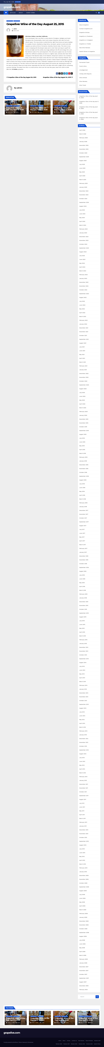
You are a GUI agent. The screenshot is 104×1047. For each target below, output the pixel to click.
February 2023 (83, 274)
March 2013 (82, 727)
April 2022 (82, 312)
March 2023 (82, 271)
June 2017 (82, 533)
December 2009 (84, 875)
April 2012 (82, 769)
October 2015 (83, 609)
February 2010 (83, 868)
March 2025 (82, 179)
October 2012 (83, 746)
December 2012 (83, 738)
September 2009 (84, 887)
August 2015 (82, 617)
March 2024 (82, 225)
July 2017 (82, 529)
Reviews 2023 (82, 1043)
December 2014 (83, 647)
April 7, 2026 (35, 1022)
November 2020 (83, 377)
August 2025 (83, 160)
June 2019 (82, 442)
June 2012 (82, 761)
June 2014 (82, 670)
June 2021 (82, 350)
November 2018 (83, 468)
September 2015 (84, 613)
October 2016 (83, 563)
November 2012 (83, 742)
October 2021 (83, 335)
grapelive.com (12, 7)
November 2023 (83, 240)
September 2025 (84, 156)
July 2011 (81, 803)
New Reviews (81, 1040)
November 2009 (84, 879)
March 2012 (82, 772)
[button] (96, 12)
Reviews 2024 (89, 1043)
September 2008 (84, 932)
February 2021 (83, 366)
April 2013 (82, 723)
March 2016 (82, 590)
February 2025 (83, 183)
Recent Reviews (89, 1040)
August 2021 (82, 343)
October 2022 (83, 290)
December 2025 (83, 145)
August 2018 (82, 480)
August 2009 (83, 890)
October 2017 (83, 518)
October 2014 (83, 655)
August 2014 (82, 662)
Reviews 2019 (97, 1040)
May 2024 (82, 217)
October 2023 (83, 244)
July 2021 (82, 347)
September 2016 (84, 567)
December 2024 (83, 191)
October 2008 (83, 928)
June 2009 (82, 898)
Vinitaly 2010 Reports (85, 73)
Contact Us (74, 1040)
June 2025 (82, 168)
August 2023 (83, 251)
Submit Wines (30, 12)
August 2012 (82, 753)
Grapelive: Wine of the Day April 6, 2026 (63, 109)
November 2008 (84, 925)
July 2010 (82, 849)
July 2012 (82, 757)
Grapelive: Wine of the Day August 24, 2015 (58, 77)
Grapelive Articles (84, 32)
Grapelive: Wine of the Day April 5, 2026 (88, 1019)
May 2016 (82, 582)
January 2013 (83, 734)
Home (59, 1040)
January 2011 (83, 826)
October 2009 (83, 883)
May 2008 (82, 947)
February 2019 (83, 457)
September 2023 (84, 248)
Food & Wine (83, 66)
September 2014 (84, 658)
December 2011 (83, 784)
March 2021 (82, 362)
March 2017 (82, 544)
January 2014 (83, 689)
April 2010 (82, 860)
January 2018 (83, 506)
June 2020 (82, 396)
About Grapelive (84, 25)
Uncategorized (83, 70)
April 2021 (82, 358)
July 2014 (82, 666)
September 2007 (84, 978)
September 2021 (84, 339)
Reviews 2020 (59, 1043)
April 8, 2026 (11, 1022)
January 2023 (83, 278)
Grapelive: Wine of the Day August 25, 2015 (35, 24)
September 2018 (84, 476)
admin (15, 28)
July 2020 (82, 392)
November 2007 (83, 970)
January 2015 (83, 643)
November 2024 (83, 194)
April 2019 (82, 449)
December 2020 (83, 373)
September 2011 (83, 795)
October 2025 (83, 153)
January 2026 (83, 141)
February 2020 (83, 411)
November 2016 (83, 560)
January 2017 (83, 552)
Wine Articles (9, 105)
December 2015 (83, 601)
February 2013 (83, 731)
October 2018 (83, 472)
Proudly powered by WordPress (11, 1042)
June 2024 (82, 213)
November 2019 (83, 423)
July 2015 (82, 620)
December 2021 (83, 328)
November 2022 (83, 286)
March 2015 (82, 636)
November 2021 (83, 331)
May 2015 (82, 628)
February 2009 (83, 913)
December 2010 (83, 830)
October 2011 (83, 791)
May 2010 (82, 856)
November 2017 (83, 514)
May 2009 (82, 902)
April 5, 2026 (83, 1022)
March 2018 (82, 499)
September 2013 (84, 704)
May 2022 (82, 309)
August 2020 (83, 388)
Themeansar (30, 1042)
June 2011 (82, 807)
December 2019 (83, 419)
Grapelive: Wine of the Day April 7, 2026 (38, 109)
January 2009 (83, 917)
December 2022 (83, 282)
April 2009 (82, 906)
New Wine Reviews (84, 47)
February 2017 (83, 548)
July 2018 (82, 483)
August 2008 (83, 936)
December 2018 (83, 464)
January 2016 (83, 598)
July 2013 (82, 712)
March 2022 (82, 316)
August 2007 (83, 982)
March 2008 (82, 955)
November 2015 (83, 605)
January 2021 (83, 369)
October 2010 (83, 837)
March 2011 (82, 818)
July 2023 (82, 255)
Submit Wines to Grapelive (87, 51)
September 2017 (84, 521)
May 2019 (82, 445)
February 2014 (83, 685)
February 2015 (83, 639)
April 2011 (82, 814)
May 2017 (82, 537)
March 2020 (82, 407)
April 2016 (82, 586)
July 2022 (82, 301)
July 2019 (82, 438)
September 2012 (84, 750)
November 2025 (83, 149)
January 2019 (83, 461)
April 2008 (82, 951)
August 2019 (82, 434)
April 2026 (82, 130)
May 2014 (82, 674)
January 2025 (83, 187)
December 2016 (83, 556)
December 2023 (83, 236)
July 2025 (82, 164)
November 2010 (83, 833)
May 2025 (82, 172)
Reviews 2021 (67, 1043)
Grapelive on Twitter (85, 44)
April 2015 (82, 632)
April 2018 (82, 495)
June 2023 (82, 259)
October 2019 (83, 426)
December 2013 (83, 693)
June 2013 (82, 715)
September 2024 (84, 202)
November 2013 (83, 696)
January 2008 (83, 963)
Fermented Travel (84, 62)
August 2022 (83, 297)
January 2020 (83, 415)
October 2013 (83, 700)
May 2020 (82, 400)
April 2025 (82, 175)
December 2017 (83, 510)
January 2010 (83, 871)
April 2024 (82, 221)
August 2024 (83, 206)
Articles (13, 12)
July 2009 (82, 894)
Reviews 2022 (74, 1043)
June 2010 (82, 852)
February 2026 (83, 137)
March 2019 (82, 453)
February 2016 (83, 594)
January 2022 (83, 324)
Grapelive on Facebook (86, 36)
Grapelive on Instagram (86, 40)
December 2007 (83, 966)
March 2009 (82, 909)
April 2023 (82, 267)
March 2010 (82, 864)
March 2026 (82, 134)
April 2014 (82, 677)
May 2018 (82, 491)
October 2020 (83, 381)
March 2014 (82, 681)
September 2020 (84, 385)
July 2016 (82, 575)
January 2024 (83, 232)
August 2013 (82, 708)
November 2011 (83, 788)
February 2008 (83, 959)
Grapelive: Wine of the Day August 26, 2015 (21, 77)
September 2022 (84, 293)
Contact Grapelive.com (86, 28)
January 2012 (83, 780)
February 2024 (83, 229)
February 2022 (83, 320)
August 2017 (82, 525)
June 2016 (82, 579)
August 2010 (82, 845)
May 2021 (82, 354)
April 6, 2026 (59, 1022)
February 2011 (83, 822)
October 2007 (83, 974)
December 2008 (84, 921)
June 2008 (82, 944)
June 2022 (82, 305)
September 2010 (84, 841)
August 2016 (82, 571)
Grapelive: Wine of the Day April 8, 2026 (15, 109)
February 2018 (83, 502)
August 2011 (82, 799)
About (21, 12)
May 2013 (82, 719)
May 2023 (82, 263)
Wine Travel (82, 85)
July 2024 (82, 210)
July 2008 (82, 940)
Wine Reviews (16, 105)
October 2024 (83, 198)
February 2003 (83, 989)
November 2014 (83, 651)
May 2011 (81, 811)
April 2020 (82, 404)
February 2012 (83, 776)
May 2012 (82, 765)
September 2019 (84, 430)
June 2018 (82, 487)
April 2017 (82, 541)
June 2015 (82, 624)
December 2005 (83, 985)
